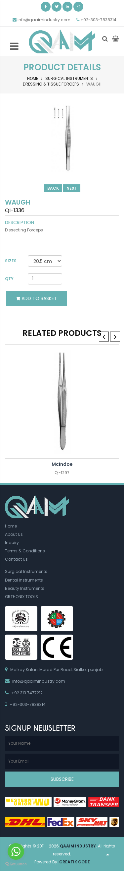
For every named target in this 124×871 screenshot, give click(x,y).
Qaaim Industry (78, 846)
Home (32, 78)
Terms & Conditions (25, 551)
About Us (14, 534)
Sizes (11, 261)
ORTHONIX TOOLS (21, 596)
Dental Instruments (24, 580)
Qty (9, 278)
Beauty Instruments (24, 588)
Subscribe (62, 779)
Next (71, 188)
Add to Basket (36, 298)
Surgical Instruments (69, 78)
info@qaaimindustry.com (44, 20)
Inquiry (12, 542)
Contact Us (16, 559)
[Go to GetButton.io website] (15, 864)
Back (53, 188)
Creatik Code (74, 862)
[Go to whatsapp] (16, 851)
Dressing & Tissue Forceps (51, 84)
